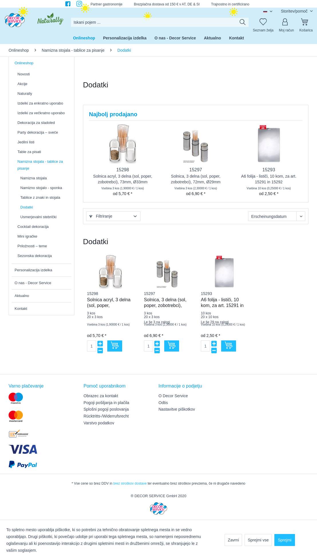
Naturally (24, 93)
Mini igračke (27, 236)
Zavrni (233, 540)
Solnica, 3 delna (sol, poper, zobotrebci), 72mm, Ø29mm (196, 179)
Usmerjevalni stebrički (38, 217)
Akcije (22, 84)
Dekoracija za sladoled (36, 123)
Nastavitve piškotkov (176, 409)
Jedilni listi (25, 142)
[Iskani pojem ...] (159, 22)
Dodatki (26, 207)
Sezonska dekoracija (34, 256)
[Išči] (243, 22)
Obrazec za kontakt (101, 396)
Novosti (23, 74)
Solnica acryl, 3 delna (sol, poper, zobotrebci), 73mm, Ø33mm (122, 179)
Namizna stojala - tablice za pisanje (40, 164)
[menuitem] (159, 22)
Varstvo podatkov (99, 423)
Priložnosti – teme (32, 246)
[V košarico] (114, 346)
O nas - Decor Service (33, 283)
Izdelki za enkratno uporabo (40, 103)
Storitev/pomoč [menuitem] (295, 11)
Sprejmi (284, 540)
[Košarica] (306, 22)
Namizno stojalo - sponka (41, 188)
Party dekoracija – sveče (37, 132)
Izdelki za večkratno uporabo (41, 113)
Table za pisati (29, 152)
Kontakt (21, 308)
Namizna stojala (33, 178)
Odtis (163, 402)
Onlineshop (24, 63)
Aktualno (22, 296)
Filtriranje (100, 216)
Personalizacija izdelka (33, 270)
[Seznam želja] (263, 22)
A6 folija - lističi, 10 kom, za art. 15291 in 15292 (268, 179)
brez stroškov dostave (130, 483)
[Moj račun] (286, 22)
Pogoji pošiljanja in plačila (106, 402)
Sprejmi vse (258, 540)
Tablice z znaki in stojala (40, 197)
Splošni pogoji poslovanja (106, 409)
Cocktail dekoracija (33, 226)
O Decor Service (173, 396)
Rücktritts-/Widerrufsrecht (106, 416)
